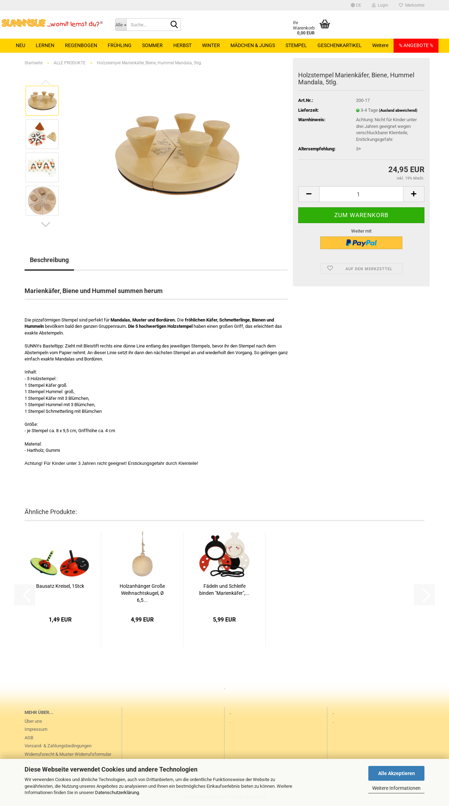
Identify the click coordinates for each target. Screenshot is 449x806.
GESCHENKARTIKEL (339, 45)
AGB (29, 737)
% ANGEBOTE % (416, 45)
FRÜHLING (120, 45)
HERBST (182, 45)
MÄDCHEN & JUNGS (252, 45)
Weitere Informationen (396, 788)
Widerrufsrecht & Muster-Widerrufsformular (68, 754)
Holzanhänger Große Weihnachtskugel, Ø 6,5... (142, 593)
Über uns (33, 721)
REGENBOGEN (81, 45)
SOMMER (152, 45)
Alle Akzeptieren (396, 773)
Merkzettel (411, 5)
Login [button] (380, 5)
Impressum (36, 729)
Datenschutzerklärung (117, 792)
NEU (20, 45)
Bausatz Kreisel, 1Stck (60, 586)
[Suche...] (120, 24)
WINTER (211, 45)
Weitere (380, 45)
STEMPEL (296, 45)
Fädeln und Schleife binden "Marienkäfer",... (224, 589)
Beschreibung (49, 260)
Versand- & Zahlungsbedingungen (58, 745)
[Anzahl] (361, 194)
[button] (356, 5)
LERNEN (45, 45)
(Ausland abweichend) (398, 110)
